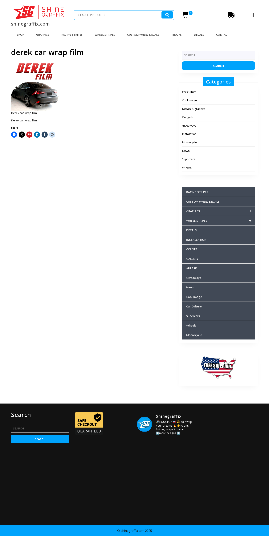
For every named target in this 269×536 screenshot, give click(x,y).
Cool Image (189, 100)
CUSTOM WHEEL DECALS (143, 34)
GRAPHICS (42, 34)
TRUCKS (176, 34)
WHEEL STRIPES (105, 34)
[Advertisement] (229, 435)
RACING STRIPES (72, 34)
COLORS (191, 249)
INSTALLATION (196, 240)
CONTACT (222, 34)
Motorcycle (189, 142)
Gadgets (188, 117)
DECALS (199, 34)
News (186, 150)
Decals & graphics (194, 109)
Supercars (188, 159)
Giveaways (189, 125)
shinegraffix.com (30, 23)
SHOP (20, 34)
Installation (189, 134)
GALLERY (192, 259)
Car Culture (189, 92)
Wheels (187, 167)
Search (167, 15)
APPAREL (192, 268)
